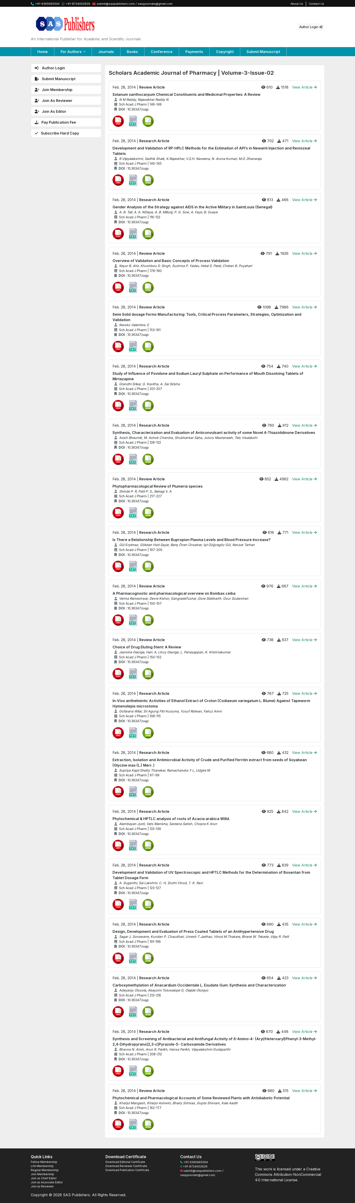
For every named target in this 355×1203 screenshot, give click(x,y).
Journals (106, 51)
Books (132, 51)
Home (42, 51)
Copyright (225, 51)
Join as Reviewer (42, 1186)
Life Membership (42, 1166)
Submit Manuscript (263, 51)
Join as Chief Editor (44, 1178)
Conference (162, 51)
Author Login (310, 27)
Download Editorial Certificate (125, 1162)
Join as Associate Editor (47, 1182)
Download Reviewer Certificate (126, 1166)
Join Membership (42, 1174)
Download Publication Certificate (127, 1170)
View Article (304, 87)
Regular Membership (45, 1170)
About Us (296, 3)
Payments (194, 51)
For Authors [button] (72, 51)
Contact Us (316, 3)
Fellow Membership (44, 1162)
